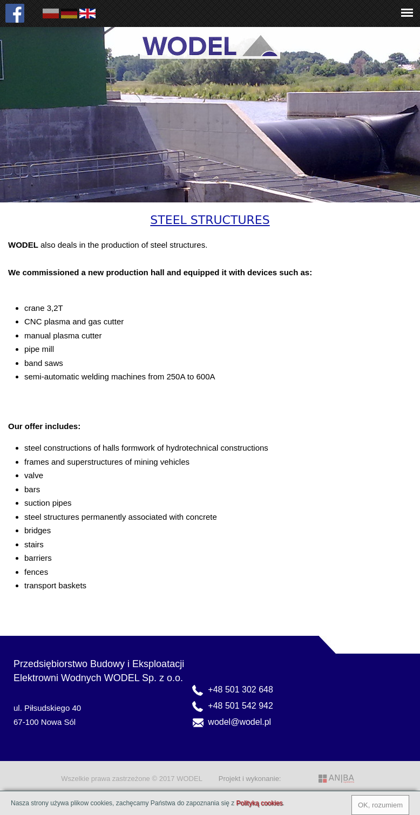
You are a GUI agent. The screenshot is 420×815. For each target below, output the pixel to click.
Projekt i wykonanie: (250, 779)
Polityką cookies (259, 803)
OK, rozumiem (380, 805)
